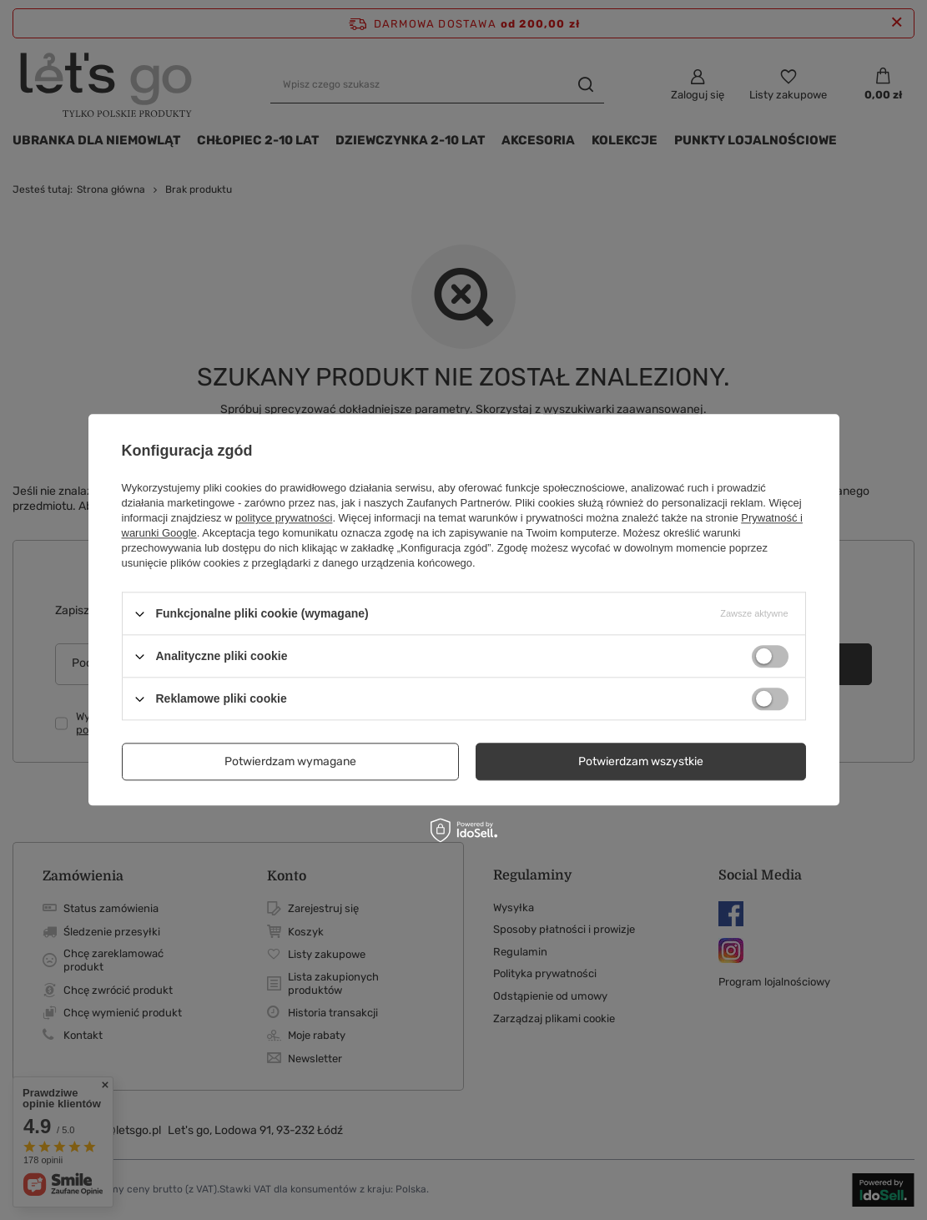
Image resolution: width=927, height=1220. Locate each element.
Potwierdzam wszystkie (640, 761)
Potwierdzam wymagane (290, 761)
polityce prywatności (283, 518)
